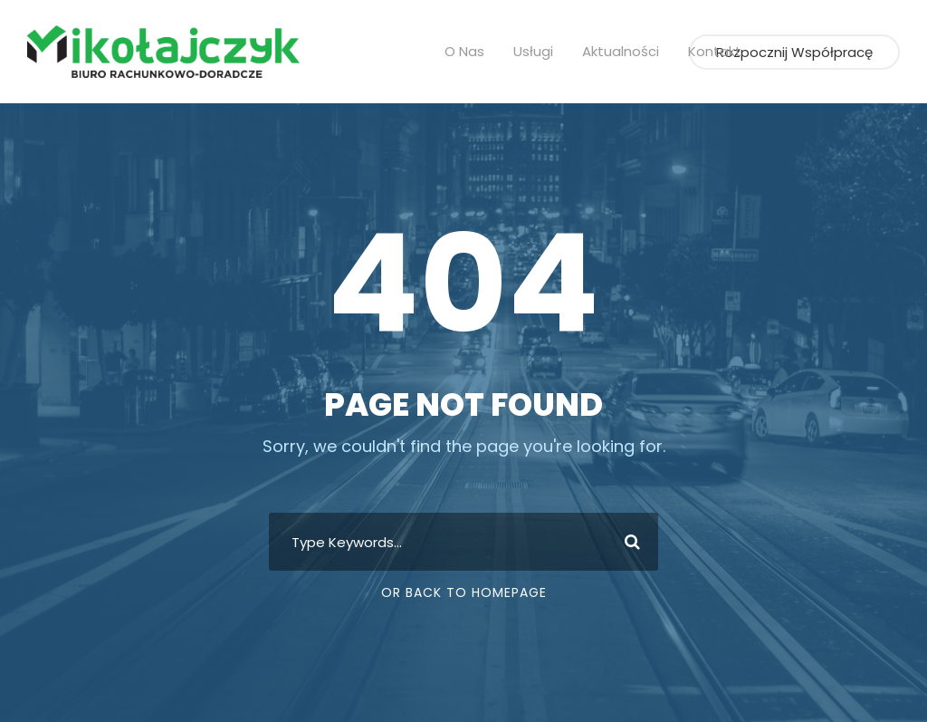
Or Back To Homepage (464, 592)
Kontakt (709, 51)
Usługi (540, 51)
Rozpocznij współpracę (802, 52)
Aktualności (622, 51)
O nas (473, 51)
